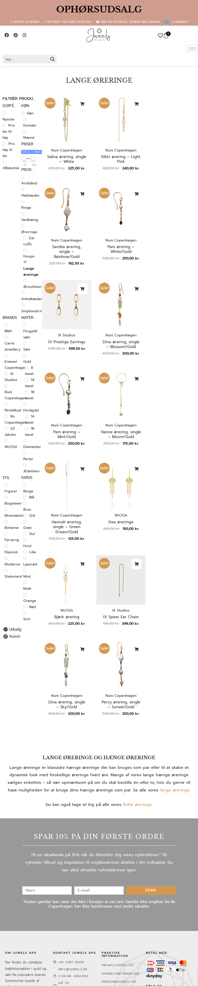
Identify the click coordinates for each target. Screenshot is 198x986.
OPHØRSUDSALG (99, 9)
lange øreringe (175, 704)
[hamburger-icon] (192, 48)
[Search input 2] (25, 59)
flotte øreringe (137, 718)
